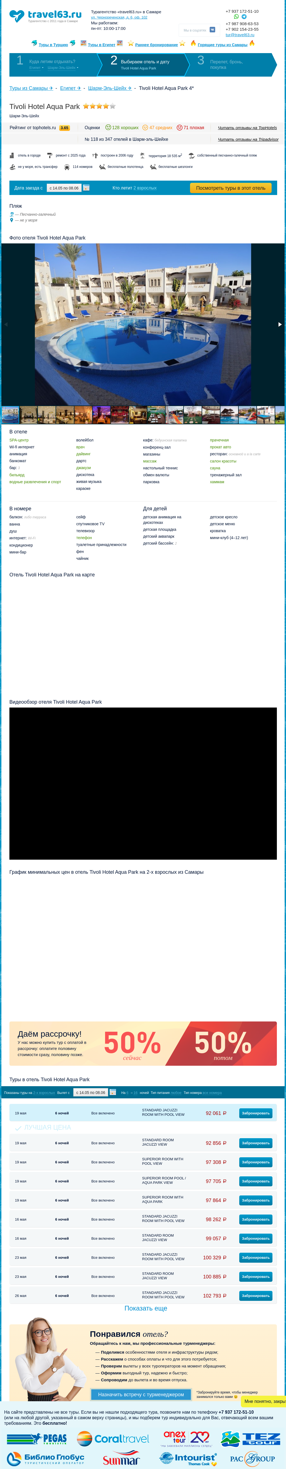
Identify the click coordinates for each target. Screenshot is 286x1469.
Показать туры (247, 1092)
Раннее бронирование (156, 45)
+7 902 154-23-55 (242, 29)
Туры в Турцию (53, 45)
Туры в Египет (101, 45)
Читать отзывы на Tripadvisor (248, 139)
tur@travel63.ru (240, 34)
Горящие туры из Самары (223, 45)
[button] (279, 324)
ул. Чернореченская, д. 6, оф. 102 (119, 17)
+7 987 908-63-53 (242, 23)
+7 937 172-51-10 (242, 11)
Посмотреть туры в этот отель (231, 188)
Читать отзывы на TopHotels (247, 127)
